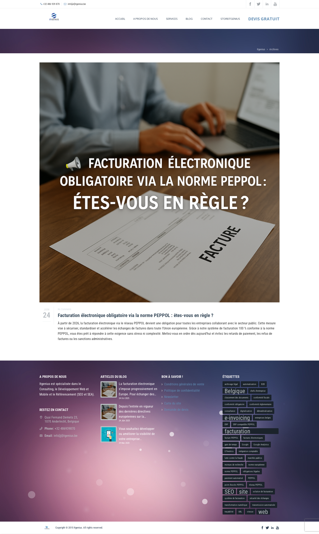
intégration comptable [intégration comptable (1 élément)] (248, 451)
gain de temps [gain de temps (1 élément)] (231, 444)
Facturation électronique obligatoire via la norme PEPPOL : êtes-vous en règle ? (135, 315)
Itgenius (261, 49)
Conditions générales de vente (184, 384)
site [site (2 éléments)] (243, 491)
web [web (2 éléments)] (263, 511)
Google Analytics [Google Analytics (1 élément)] (261, 444)
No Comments (64, 309)
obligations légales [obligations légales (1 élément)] (251, 471)
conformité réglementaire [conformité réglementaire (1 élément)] (260, 404)
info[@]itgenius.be (66, 436)
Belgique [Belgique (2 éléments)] (235, 391)
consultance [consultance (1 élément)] (230, 411)
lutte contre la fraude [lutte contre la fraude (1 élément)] (234, 458)
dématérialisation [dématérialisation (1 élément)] (264, 411)
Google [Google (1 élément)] (245, 444)
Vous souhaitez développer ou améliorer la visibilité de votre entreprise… (137, 434)
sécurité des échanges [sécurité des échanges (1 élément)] (259, 498)
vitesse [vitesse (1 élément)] (250, 511)
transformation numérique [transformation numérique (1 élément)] (236, 505)
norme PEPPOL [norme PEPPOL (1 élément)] (231, 471)
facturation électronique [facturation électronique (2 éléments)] (239, 431)
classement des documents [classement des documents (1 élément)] (236, 397)
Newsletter (171, 397)
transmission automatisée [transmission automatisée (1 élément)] (263, 505)
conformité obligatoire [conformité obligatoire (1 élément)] (234, 404)
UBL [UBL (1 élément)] (240, 511)
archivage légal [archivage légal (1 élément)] (231, 384)
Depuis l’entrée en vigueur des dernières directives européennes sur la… (136, 411)
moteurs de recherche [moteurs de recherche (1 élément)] (234, 464)
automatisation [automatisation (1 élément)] (249, 384)
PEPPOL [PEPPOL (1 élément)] (251, 478)
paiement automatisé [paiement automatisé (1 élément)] (234, 478)
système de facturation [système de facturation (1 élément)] (235, 498)
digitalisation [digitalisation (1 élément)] (246, 411)
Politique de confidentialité (182, 390)
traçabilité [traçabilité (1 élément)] (229, 511)
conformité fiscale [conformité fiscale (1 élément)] (261, 397)
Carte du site (172, 403)
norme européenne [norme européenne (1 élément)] (256, 464)
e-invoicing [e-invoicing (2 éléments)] (237, 418)
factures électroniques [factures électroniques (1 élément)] (253, 438)
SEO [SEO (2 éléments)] (229, 491)
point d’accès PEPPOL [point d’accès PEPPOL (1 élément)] (234, 485)
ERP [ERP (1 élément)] (226, 424)
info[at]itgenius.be (77, 4)
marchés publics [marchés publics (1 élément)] (255, 458)
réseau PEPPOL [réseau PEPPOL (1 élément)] (255, 485)
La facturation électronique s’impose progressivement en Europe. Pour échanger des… (138, 389)
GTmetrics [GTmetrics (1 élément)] (229, 451)
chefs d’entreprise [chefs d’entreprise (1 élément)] (257, 391)
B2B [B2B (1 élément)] (263, 384)
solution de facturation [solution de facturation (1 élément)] (263, 491)
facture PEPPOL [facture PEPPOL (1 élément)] (231, 438)
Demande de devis (176, 410)
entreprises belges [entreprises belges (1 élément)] (263, 417)
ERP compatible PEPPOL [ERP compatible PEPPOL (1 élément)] (244, 424)
